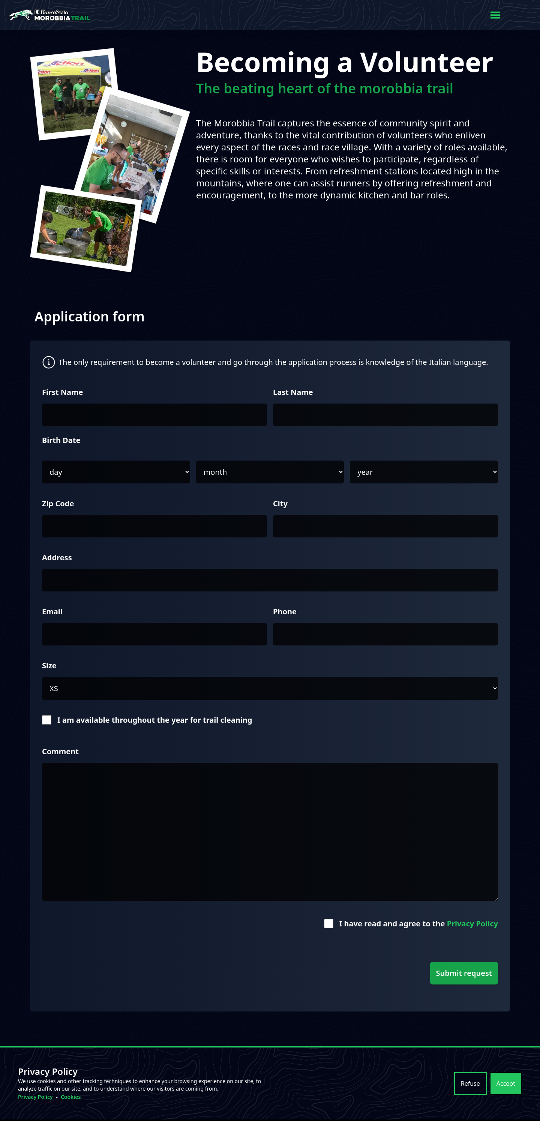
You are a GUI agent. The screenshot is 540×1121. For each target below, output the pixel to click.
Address (57, 557)
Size (49, 665)
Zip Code (58, 503)
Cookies (71, 1096)
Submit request (464, 973)
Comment (60, 751)
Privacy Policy (472, 923)
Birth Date (61, 440)
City (280, 503)
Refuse (470, 1083)
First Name (62, 392)
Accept (505, 1083)
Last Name (293, 392)
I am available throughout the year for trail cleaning (154, 720)
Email (52, 611)
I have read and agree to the (418, 923)
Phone (285, 611)
